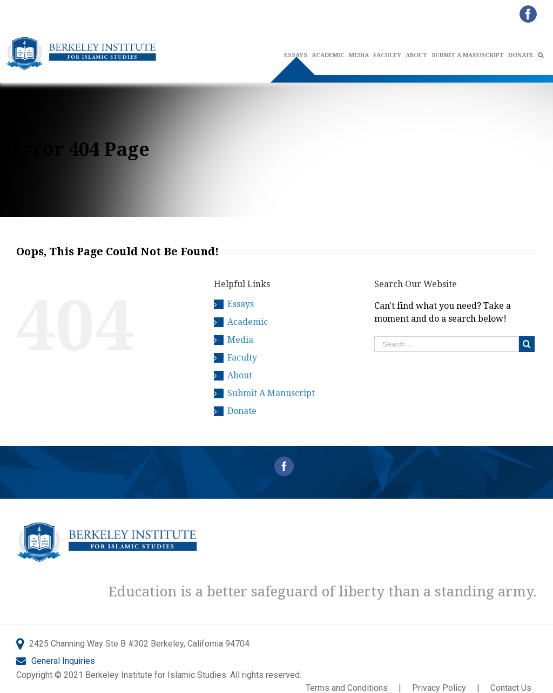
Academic (247, 322)
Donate (242, 411)
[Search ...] (446, 344)
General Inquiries (63, 661)
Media (240, 340)
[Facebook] (284, 466)
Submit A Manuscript (271, 393)
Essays (240, 304)
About (239, 375)
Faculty (242, 357)
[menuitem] (330, 55)
